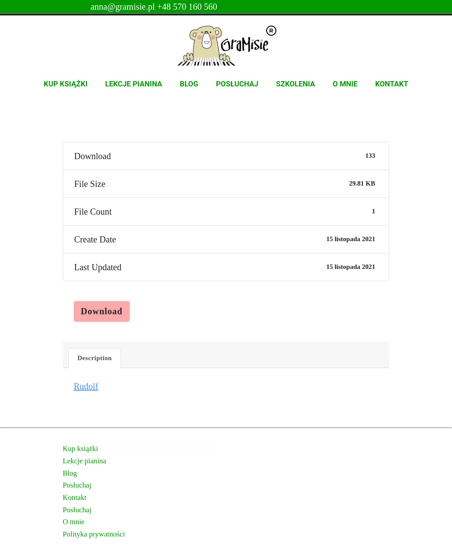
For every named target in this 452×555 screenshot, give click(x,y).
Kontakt (391, 84)
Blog (189, 84)
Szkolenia (295, 84)
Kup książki (65, 84)
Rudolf (86, 386)
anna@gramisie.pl (123, 6)
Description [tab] (95, 357)
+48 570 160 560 (187, 6)
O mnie (345, 84)
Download (102, 311)
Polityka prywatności (94, 534)
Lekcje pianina (133, 84)
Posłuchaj (237, 84)
